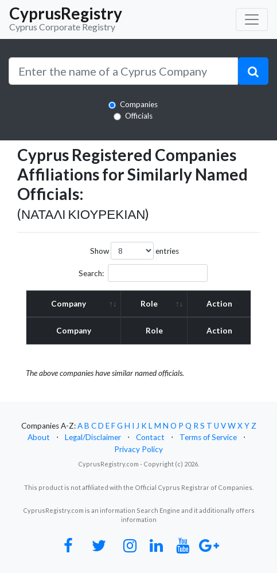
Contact (150, 437)
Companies (139, 104)
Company (68, 303)
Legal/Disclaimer (93, 437)
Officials (139, 115)
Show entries (134, 251)
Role (149, 303)
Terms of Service (208, 437)
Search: (143, 273)
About (39, 437)
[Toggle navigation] (252, 19)
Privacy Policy (138, 449)
